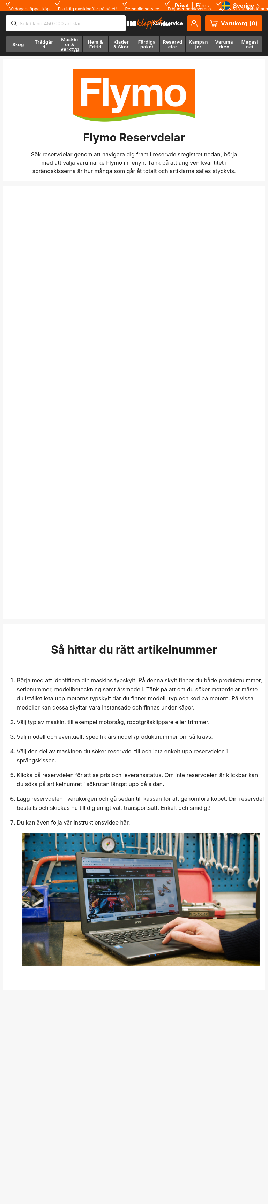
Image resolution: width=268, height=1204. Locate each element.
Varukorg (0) (234, 23)
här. (125, 822)
